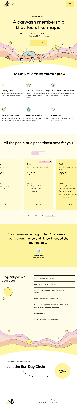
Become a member (39, 43)
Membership (24, 4)
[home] (6, 4)
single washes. (50, 216)
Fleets (40, 4)
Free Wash (13, 4)
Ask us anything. (52, 319)
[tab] (35, 153)
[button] (49, 4)
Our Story (54, 402)
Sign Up (38, 204)
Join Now (70, 4)
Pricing (33, 4)
